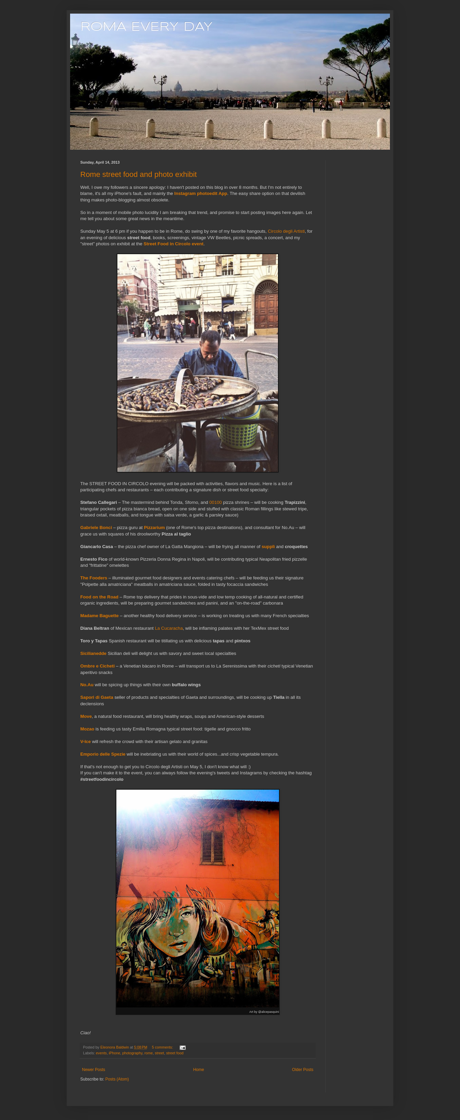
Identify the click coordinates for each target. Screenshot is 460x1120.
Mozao (87, 728)
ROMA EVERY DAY (146, 27)
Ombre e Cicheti (97, 666)
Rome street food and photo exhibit (138, 174)
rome (149, 1053)
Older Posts (302, 1069)
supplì (268, 546)
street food (174, 1053)
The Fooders (93, 577)
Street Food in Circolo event (173, 243)
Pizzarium (154, 527)
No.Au (87, 684)
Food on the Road (99, 596)
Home (198, 1069)
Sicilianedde (93, 653)
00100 (215, 502)
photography (132, 1053)
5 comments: (163, 1047)
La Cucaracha (169, 628)
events (101, 1053)
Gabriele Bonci (96, 527)
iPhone (114, 1053)
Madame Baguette (99, 615)
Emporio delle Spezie (103, 754)
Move (86, 716)
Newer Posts (93, 1069)
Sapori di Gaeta (96, 697)
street (159, 1053)
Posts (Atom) (117, 1079)
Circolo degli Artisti (286, 231)
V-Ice (85, 741)
